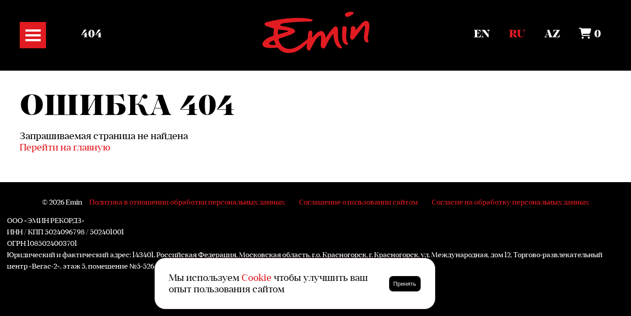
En (482, 34)
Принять (404, 283)
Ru (517, 34)
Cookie (256, 278)
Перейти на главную (65, 147)
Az (552, 34)
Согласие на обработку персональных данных (510, 202)
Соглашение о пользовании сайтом (358, 202)
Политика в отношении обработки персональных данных (187, 202)
